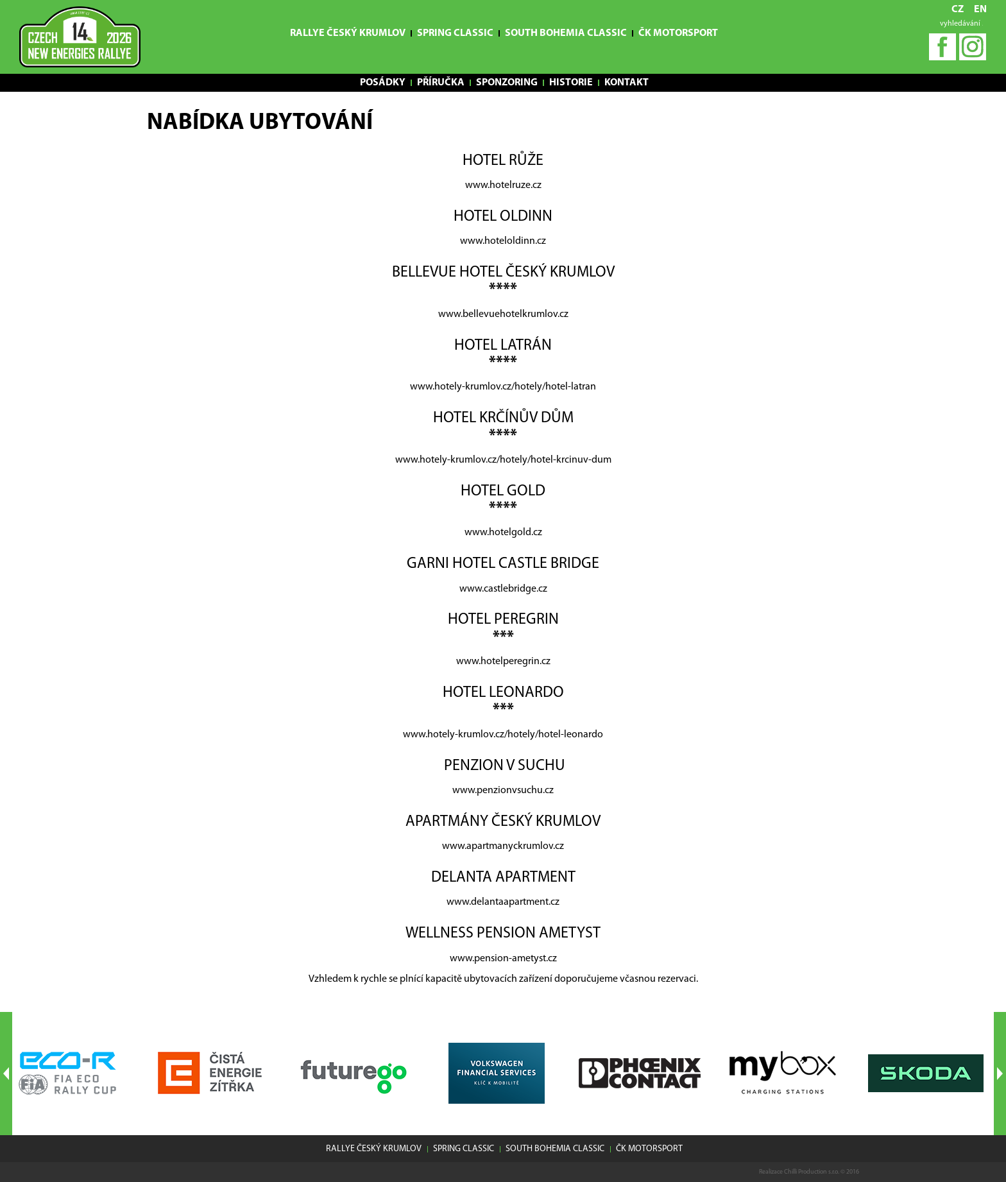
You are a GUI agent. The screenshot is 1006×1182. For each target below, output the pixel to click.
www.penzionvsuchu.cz (503, 790)
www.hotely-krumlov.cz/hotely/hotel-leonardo (503, 735)
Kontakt (626, 83)
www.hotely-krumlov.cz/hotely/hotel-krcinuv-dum (503, 460)
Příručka (441, 83)
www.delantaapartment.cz (503, 902)
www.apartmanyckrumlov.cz (503, 846)
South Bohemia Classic (566, 33)
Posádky (382, 83)
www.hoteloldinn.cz (503, 241)
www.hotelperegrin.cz (503, 661)
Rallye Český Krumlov (347, 33)
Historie (571, 83)
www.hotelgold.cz (503, 532)
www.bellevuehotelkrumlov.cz (503, 314)
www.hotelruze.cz (503, 185)
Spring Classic (455, 33)
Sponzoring (507, 83)
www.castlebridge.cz (503, 589)
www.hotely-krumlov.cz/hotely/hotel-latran (503, 387)
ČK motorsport (678, 33)
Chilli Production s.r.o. (811, 1172)
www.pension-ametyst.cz (503, 959)
